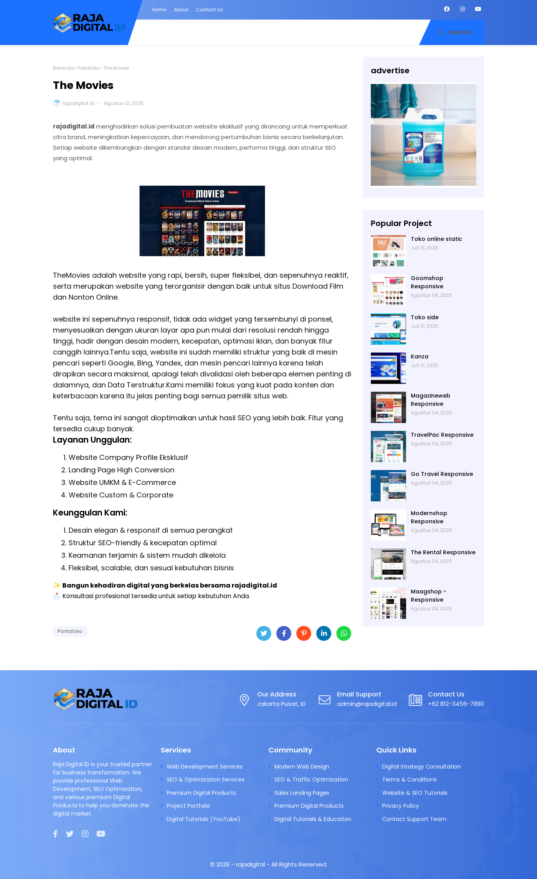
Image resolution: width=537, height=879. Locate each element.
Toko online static (436, 239)
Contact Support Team (414, 819)
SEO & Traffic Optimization (311, 779)
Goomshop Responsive (427, 282)
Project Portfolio (188, 806)
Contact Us (209, 9)
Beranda (63, 68)
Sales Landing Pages (301, 793)
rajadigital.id (78, 103)
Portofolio (89, 68)
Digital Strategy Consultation (421, 766)
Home (159, 9)
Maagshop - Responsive (428, 596)
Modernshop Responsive (429, 517)
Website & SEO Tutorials (415, 793)
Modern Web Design (301, 766)
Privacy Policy (400, 806)
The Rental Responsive (443, 552)
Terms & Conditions (409, 779)
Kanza (419, 356)
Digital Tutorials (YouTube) (203, 819)
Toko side (425, 317)
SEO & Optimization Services (206, 779)
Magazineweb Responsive (430, 400)
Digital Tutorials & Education (312, 819)
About (181, 9)
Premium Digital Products (201, 793)
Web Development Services (205, 766)
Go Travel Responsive (442, 474)
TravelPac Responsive (442, 435)
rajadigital (251, 864)
